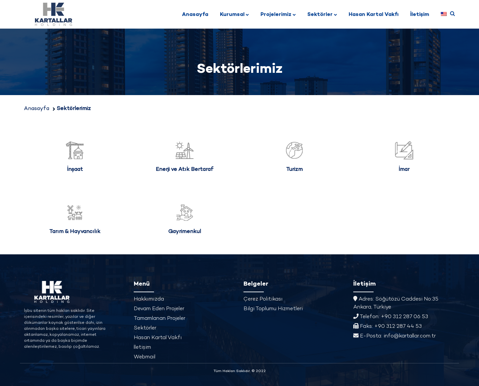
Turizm (294, 170)
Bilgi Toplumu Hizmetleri (273, 309)
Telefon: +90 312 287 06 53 (390, 317)
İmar (404, 170)
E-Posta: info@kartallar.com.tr (394, 336)
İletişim (419, 15)
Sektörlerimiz (74, 109)
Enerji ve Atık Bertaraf (185, 170)
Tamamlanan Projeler (159, 319)
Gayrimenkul (184, 232)
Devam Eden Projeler (159, 309)
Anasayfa (195, 15)
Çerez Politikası (263, 299)
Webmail (144, 357)
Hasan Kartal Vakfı (374, 15)
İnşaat (75, 170)
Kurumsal (232, 15)
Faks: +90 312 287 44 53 (387, 326)
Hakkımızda (149, 299)
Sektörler (320, 15)
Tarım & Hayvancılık (74, 232)
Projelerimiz (275, 15)
